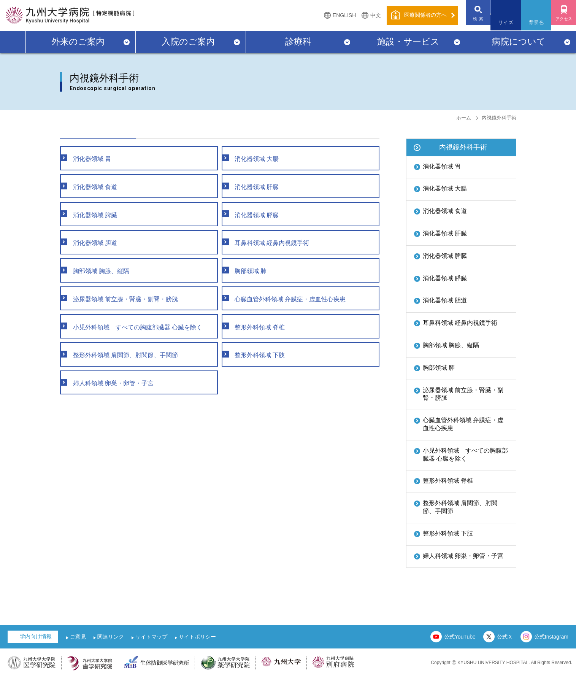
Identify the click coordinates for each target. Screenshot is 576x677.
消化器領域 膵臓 (445, 278)
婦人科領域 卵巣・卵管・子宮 (463, 556)
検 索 (470, 22)
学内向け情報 (36, 636)
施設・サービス (408, 41)
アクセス (561, 22)
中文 (364, 15)
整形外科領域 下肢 (448, 533)
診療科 (298, 41)
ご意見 (78, 637)
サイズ (500, 22)
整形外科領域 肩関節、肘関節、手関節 (460, 507)
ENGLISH (332, 15)
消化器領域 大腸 (445, 188)
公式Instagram (551, 637)
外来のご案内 (78, 41)
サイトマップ (151, 637)
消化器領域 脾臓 (445, 256)
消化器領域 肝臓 (445, 233)
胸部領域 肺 (439, 367)
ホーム (463, 118)
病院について (519, 41)
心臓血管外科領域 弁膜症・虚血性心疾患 (463, 424)
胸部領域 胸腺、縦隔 (451, 345)
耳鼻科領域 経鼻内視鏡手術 (460, 322)
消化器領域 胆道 (445, 300)
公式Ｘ (505, 637)
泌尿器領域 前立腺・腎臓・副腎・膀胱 (463, 394)
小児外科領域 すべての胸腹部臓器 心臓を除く (465, 454)
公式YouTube (460, 637)
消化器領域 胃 (442, 166)
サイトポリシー (197, 637)
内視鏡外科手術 (463, 147)
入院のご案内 (188, 41)
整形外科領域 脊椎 (448, 480)
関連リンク (110, 637)
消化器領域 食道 (445, 211)
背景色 (530, 22)
